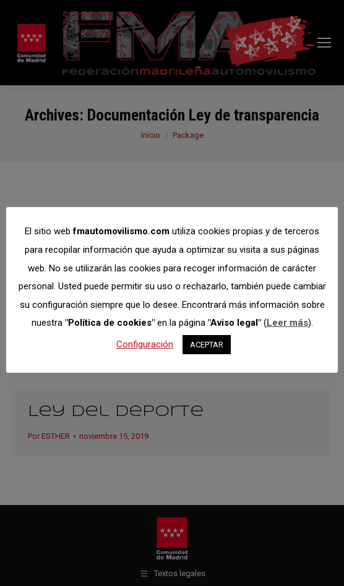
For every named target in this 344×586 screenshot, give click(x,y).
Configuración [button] (144, 344)
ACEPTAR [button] (206, 344)
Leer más (287, 322)
